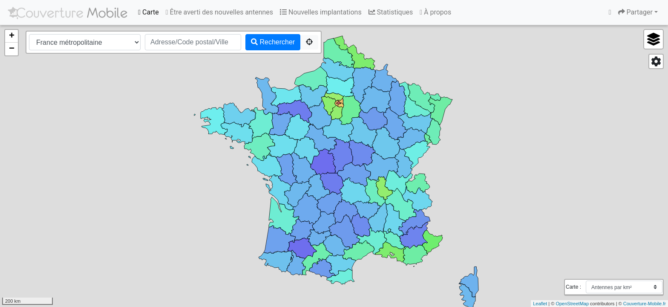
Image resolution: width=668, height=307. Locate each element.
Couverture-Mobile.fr (644, 303)
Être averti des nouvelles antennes (219, 12)
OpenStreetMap (572, 303)
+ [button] (11, 36)
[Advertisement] (319, 287)
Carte (148, 12)
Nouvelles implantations (321, 12)
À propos (435, 12)
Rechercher (273, 42)
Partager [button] (635, 12)
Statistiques (391, 12)
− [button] (11, 49)
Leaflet (540, 303)
